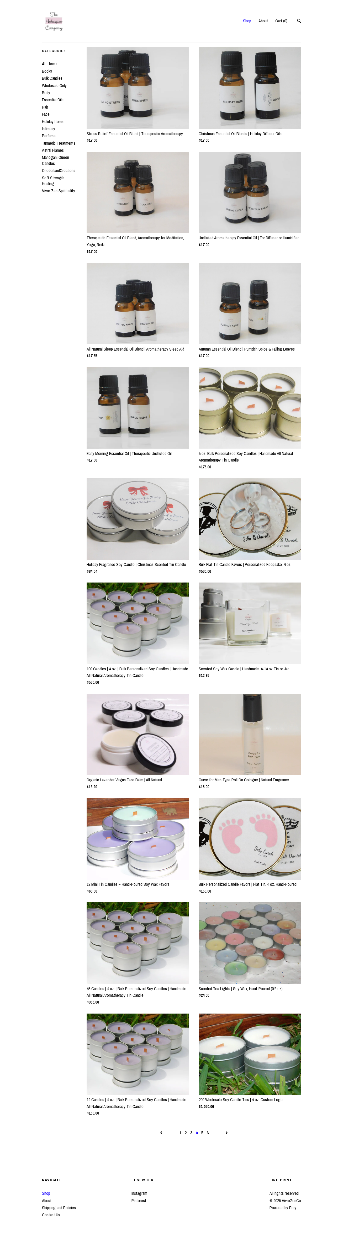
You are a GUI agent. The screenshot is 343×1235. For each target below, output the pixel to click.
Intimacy (48, 128)
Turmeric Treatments (58, 143)
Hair (45, 107)
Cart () (281, 21)
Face (46, 114)
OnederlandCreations (58, 170)
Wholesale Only (54, 85)
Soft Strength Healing (53, 180)
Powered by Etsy (283, 1208)
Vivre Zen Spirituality (58, 191)
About (263, 21)
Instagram (139, 1193)
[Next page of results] (226, 1133)
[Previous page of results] (161, 1133)
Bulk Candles (52, 78)
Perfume (49, 136)
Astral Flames (53, 150)
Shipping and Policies (59, 1208)
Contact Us (51, 1215)
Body (46, 92)
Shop (247, 21)
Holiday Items (53, 121)
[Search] (299, 21)
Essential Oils (53, 100)
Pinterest (138, 1200)
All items (49, 64)
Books (47, 71)
